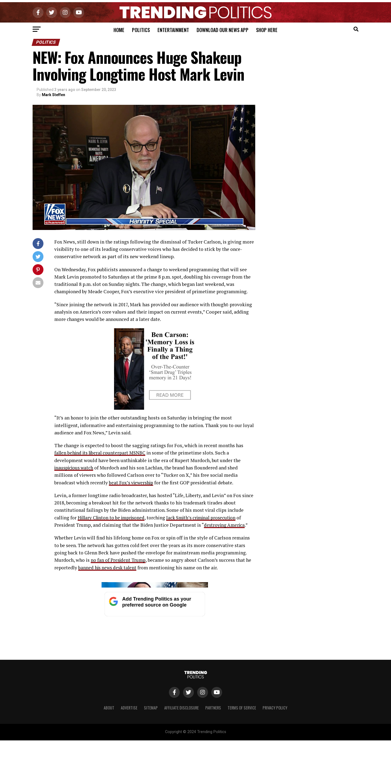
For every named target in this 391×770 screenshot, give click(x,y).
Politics (141, 29)
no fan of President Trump (119, 560)
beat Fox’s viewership (132, 482)
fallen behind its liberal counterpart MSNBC (101, 453)
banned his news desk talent (108, 567)
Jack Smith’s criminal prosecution (206, 517)
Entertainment (173, 29)
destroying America (225, 525)
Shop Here (267, 29)
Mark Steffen (53, 95)
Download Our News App (222, 29)
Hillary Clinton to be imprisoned (113, 517)
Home (118, 29)
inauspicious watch (75, 468)
